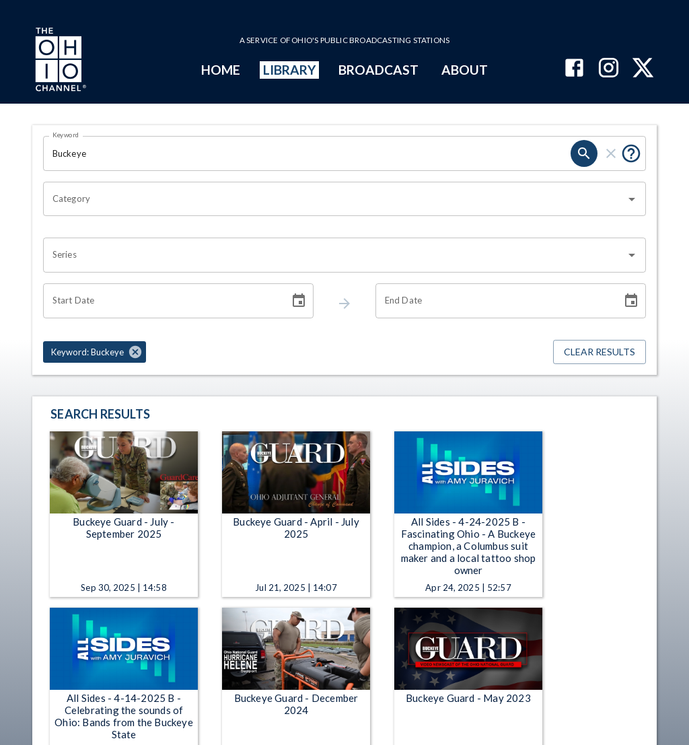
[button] (94, 352)
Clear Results (599, 352)
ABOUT (464, 69)
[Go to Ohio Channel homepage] (59, 61)
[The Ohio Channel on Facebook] (574, 69)
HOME (220, 69)
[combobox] (334, 199)
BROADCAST (378, 69)
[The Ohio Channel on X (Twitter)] (643, 69)
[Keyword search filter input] (307, 153)
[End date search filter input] (493, 300)
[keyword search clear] (610, 153)
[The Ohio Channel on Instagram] (608, 69)
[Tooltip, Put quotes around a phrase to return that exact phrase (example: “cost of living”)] (631, 153)
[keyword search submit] (584, 153)
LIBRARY (289, 69)
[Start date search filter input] (161, 300)
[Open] (631, 199)
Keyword (65, 135)
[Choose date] (298, 300)
